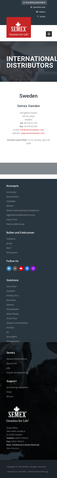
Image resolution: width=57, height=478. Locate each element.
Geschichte (11, 363)
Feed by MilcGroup (15, 224)
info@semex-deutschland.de (25, 444)
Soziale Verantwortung (17, 372)
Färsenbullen (12, 309)
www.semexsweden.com (33, 133)
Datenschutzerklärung (38, 471)
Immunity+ (11, 192)
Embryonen (12, 252)
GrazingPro (11, 336)
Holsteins (10, 238)
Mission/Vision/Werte (16, 358)
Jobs (8, 368)
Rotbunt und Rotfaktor (17, 323)
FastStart (10, 291)
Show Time (11, 318)
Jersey (9, 243)
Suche (41, 16)
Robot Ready (12, 313)
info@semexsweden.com (32, 129)
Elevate (9, 205)
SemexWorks (12, 196)
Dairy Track (11, 219)
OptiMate (10, 201)
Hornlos (10, 327)
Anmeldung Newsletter (34, 2)
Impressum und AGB (16, 471)
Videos (40, 12)
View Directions (12, 448)
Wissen (9, 396)
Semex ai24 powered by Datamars (22, 210)
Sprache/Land (37, 7)
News (9, 391)
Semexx (10, 304)
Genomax (11, 300)
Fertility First (12, 295)
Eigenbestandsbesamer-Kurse (20, 215)
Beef (8, 248)
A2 (7, 332)
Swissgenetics (13, 341)
